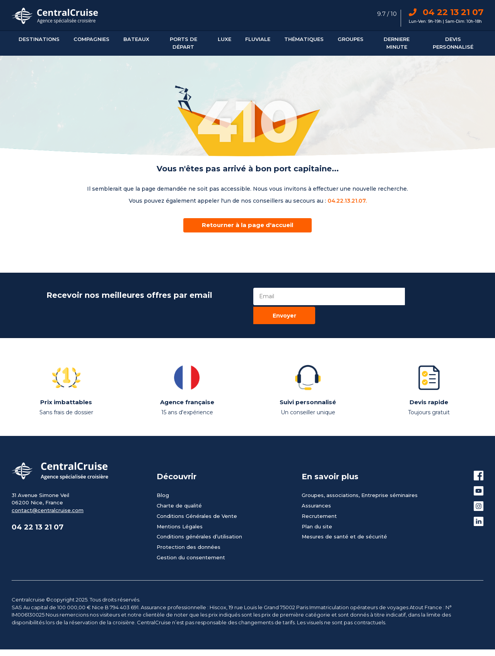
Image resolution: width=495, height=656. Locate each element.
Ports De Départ (183, 43)
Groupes (351, 39)
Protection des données (188, 526)
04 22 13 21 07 (446, 12)
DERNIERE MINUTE (397, 43)
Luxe (224, 39)
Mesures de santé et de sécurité (344, 516)
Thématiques (304, 39)
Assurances (316, 485)
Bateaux (136, 39)
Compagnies (91, 39)
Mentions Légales (180, 505)
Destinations (39, 39)
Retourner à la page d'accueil (247, 225)
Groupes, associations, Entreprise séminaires (360, 474)
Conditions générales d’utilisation (199, 516)
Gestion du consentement (191, 536)
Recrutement (319, 495)
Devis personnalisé (453, 43)
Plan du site (317, 505)
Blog (163, 474)
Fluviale (257, 39)
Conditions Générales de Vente (197, 495)
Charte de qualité (179, 485)
